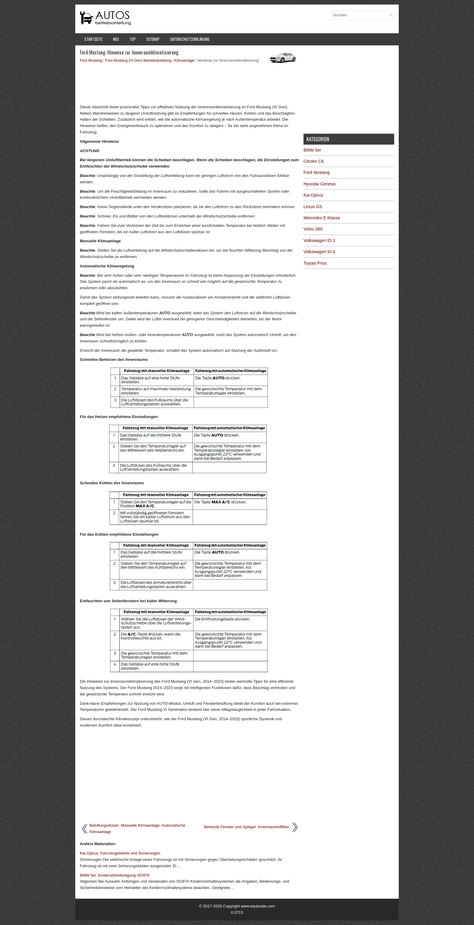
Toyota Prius (315, 263)
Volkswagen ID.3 (319, 240)
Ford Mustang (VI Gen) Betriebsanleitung (138, 60)
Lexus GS (313, 206)
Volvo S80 (313, 229)
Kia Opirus (313, 195)
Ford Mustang (91, 60)
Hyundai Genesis (320, 183)
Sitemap (153, 39)
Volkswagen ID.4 (319, 251)
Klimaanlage (184, 60)
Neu (116, 39)
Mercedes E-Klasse (322, 217)
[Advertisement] (189, 83)
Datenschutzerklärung (189, 39)
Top (132, 39)
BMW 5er (312, 150)
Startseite (93, 39)
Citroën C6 (314, 161)
